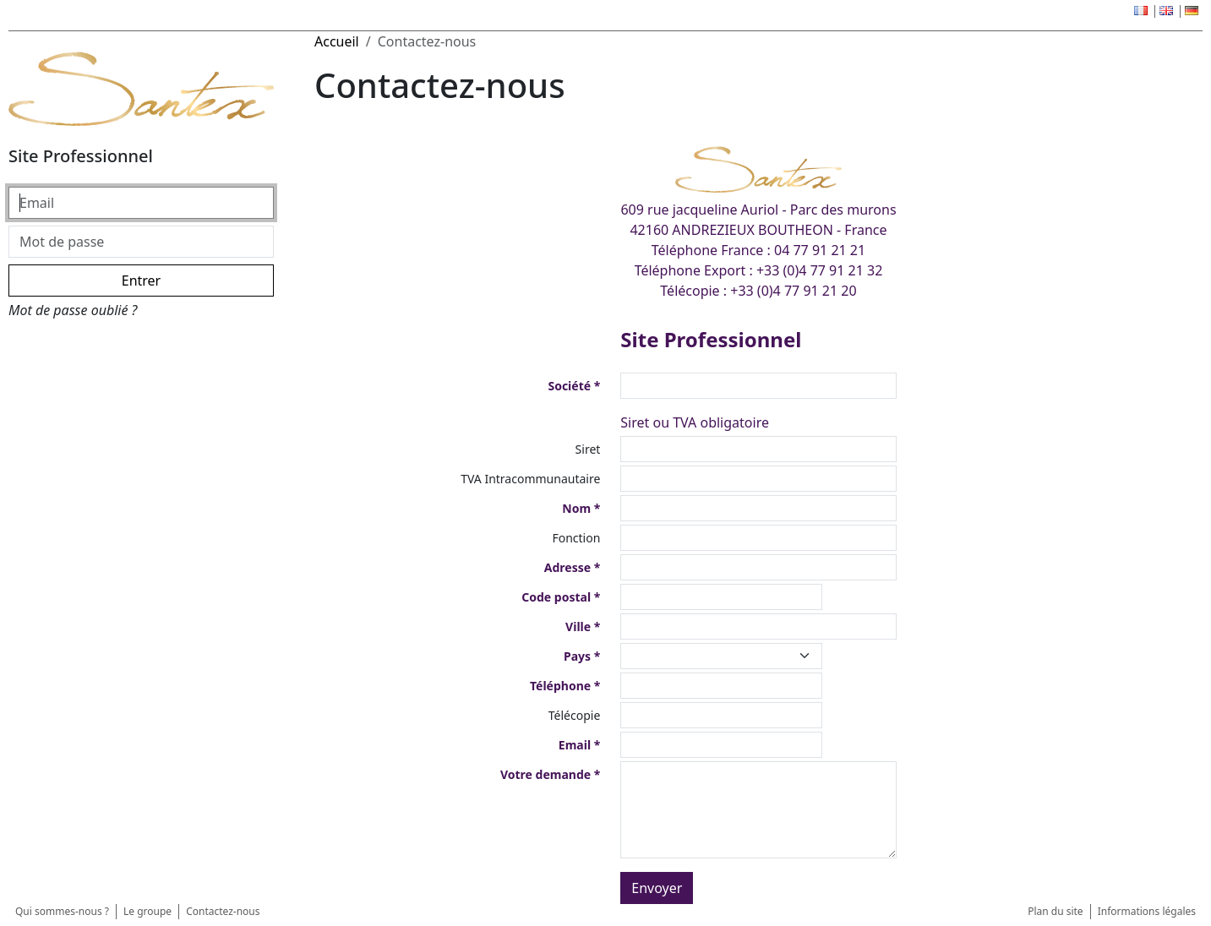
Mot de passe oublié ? (72, 310)
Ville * (582, 626)
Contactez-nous (222, 911)
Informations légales (1147, 911)
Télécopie (574, 715)
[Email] (141, 203)
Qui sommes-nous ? (62, 911)
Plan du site (1055, 911)
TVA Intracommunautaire (530, 479)
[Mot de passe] (141, 242)
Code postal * (560, 597)
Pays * (582, 656)
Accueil (336, 41)
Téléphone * (565, 686)
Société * (574, 386)
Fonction (576, 538)
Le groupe (147, 911)
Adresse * (572, 567)
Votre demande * (550, 774)
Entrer (141, 280)
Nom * (581, 508)
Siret (588, 449)
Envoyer (656, 888)
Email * (579, 745)
